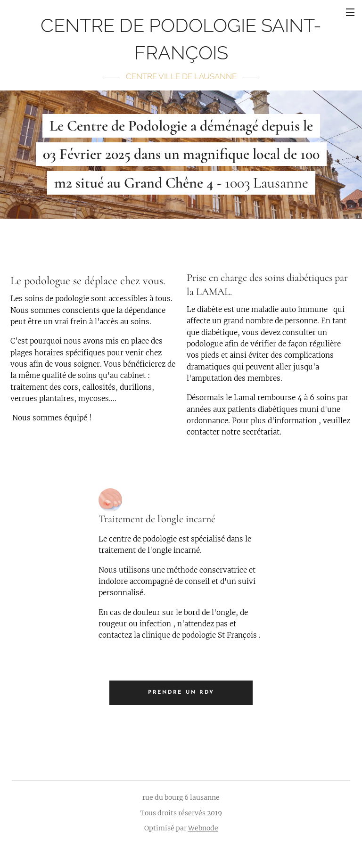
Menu (350, 12)
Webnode (203, 828)
